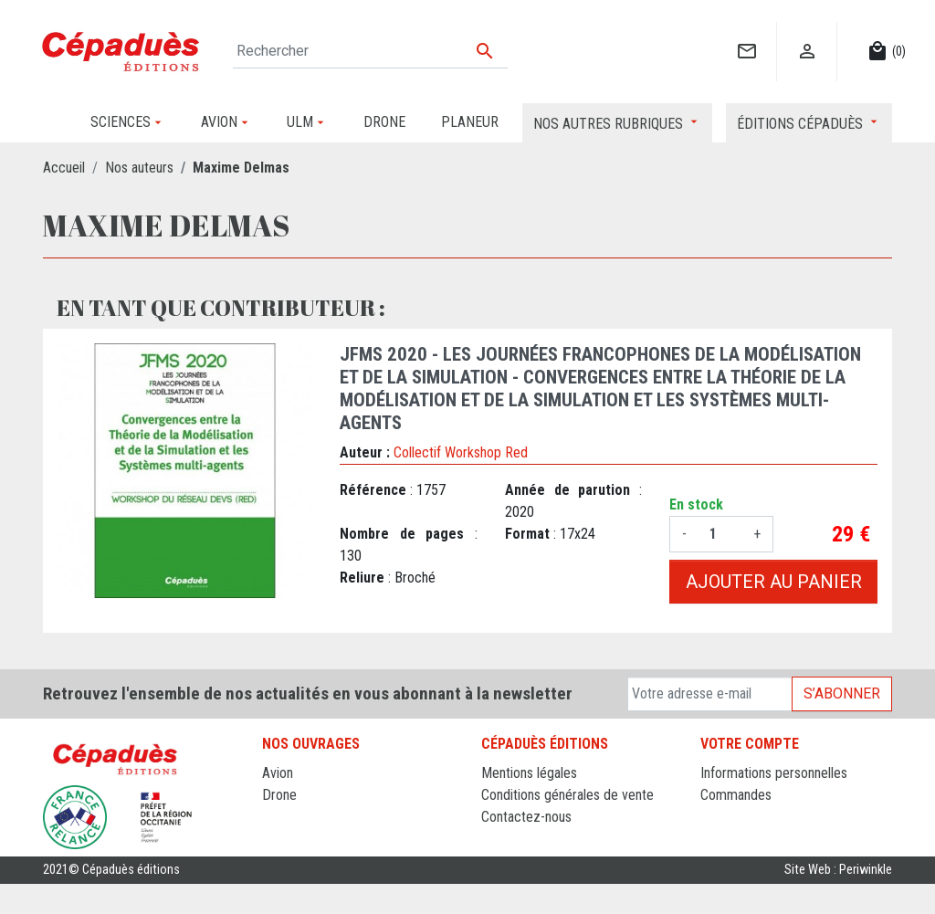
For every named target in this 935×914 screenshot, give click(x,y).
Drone (279, 795)
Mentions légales (529, 773)
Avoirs (718, 816)
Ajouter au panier (774, 582)
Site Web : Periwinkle (838, 900)
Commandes (736, 795)
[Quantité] (720, 534)
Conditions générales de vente (567, 795)
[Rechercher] (370, 51)
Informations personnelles (773, 773)
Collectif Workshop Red (461, 452)
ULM (275, 838)
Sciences (288, 860)
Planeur (283, 816)
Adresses (727, 838)
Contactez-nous (526, 816)
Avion (277, 773)
